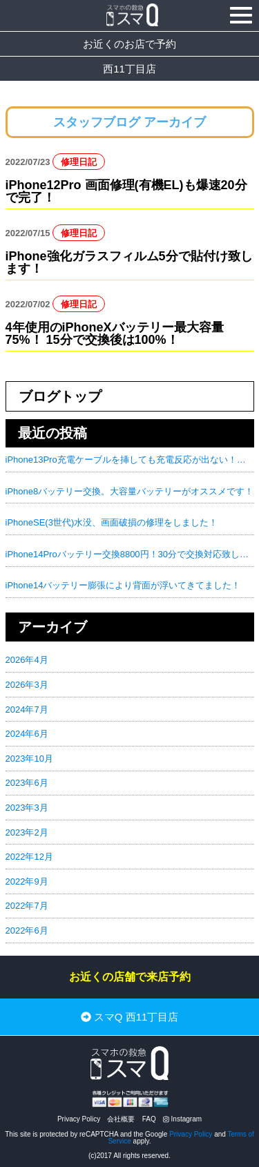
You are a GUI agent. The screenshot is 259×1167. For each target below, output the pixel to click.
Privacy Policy (78, 1119)
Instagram (182, 1119)
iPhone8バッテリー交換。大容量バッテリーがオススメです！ (130, 491)
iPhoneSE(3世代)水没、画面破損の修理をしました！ (112, 522)
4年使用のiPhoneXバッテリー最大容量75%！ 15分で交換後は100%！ (115, 333)
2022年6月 (27, 930)
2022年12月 (29, 856)
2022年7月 (27, 905)
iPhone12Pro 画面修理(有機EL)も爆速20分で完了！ (126, 191)
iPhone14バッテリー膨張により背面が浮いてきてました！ (123, 585)
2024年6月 (27, 734)
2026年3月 (27, 684)
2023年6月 (27, 783)
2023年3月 (27, 807)
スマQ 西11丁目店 (130, 1017)
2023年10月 (29, 758)
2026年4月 (27, 660)
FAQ (149, 1119)
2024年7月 (27, 709)
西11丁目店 (129, 69)
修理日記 (79, 162)
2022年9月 (27, 881)
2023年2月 (27, 832)
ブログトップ (60, 396)
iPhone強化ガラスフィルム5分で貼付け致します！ (129, 262)
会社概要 (121, 1119)
